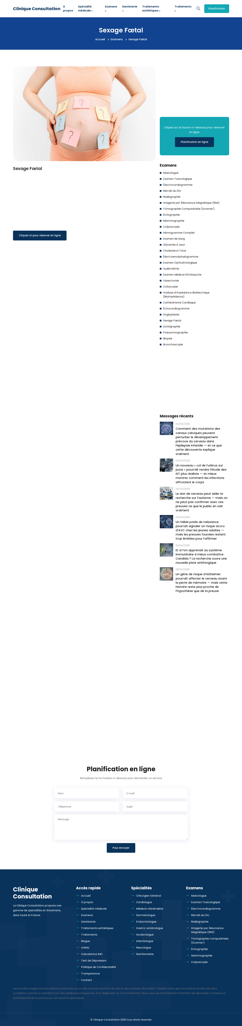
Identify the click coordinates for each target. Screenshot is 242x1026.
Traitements (183, 8)
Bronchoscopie (173, 344)
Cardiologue (144, 902)
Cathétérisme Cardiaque (179, 302)
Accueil (100, 39)
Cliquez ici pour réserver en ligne (40, 235)
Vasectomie (171, 281)
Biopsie (167, 338)
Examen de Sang (174, 239)
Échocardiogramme (176, 308)
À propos (68, 8)
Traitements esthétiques (151, 8)
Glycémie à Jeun (174, 245)
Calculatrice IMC (92, 954)
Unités (85, 948)
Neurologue (143, 948)
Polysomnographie (175, 332)
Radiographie (171, 197)
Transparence (90, 973)
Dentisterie (129, 8)
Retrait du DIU (172, 191)
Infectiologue (144, 941)
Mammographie (173, 221)
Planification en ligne (194, 142)
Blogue (85, 941)
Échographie (171, 215)
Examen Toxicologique (177, 179)
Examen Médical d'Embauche (182, 275)
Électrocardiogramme (177, 185)
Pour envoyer (121, 848)
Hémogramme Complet (179, 233)
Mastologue (170, 173)
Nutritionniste (145, 954)
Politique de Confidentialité (98, 967)
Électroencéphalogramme (180, 257)
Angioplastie (171, 314)
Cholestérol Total (174, 251)
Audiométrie (171, 269)
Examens (111, 8)
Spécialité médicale (85, 8)
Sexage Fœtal (172, 320)
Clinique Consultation (36, 9)
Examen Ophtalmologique (180, 263)
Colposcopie (171, 227)
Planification (216, 8)
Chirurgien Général (148, 896)
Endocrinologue (146, 922)
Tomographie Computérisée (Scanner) (189, 209)
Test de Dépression (93, 960)
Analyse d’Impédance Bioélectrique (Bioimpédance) (186, 294)
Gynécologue (145, 935)
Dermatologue (145, 915)
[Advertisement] (84, 197)
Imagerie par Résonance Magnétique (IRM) (191, 203)
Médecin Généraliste (149, 909)
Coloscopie (170, 287)
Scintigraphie (171, 326)
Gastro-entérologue (149, 928)
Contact (86, 980)
